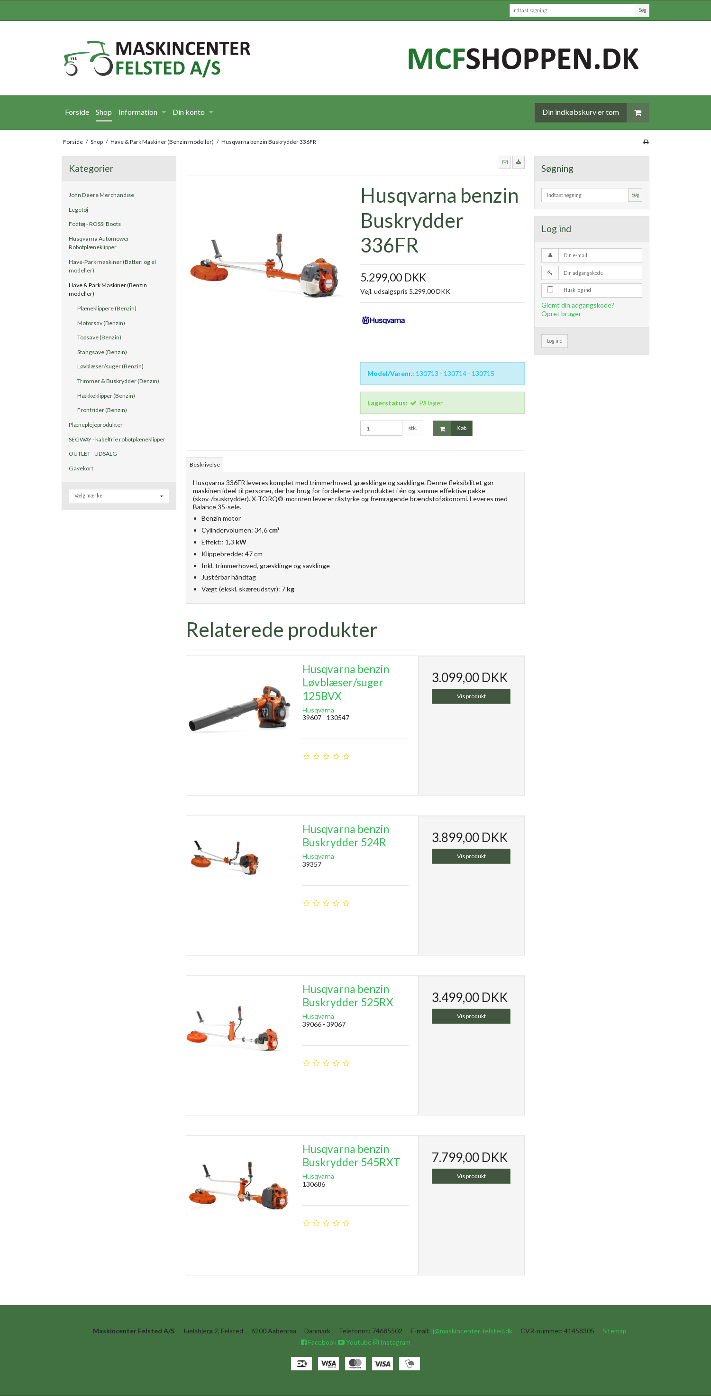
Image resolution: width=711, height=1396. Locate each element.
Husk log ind (577, 290)
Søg (642, 10)
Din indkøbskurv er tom (595, 112)
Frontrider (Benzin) (102, 409)
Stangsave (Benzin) (102, 352)
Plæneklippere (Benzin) (107, 308)
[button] (505, 162)
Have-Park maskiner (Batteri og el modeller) (112, 266)
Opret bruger (561, 313)
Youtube (355, 1342)
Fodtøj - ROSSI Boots (95, 223)
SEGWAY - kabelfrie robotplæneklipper (117, 439)
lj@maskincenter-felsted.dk (471, 1331)
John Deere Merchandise (101, 194)
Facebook (319, 1342)
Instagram (391, 1342)
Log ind (555, 341)
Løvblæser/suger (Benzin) (110, 366)
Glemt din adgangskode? (577, 305)
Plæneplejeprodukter (96, 424)
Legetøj (78, 209)
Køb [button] (449, 428)
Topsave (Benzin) (99, 337)
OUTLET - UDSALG (93, 453)
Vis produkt (471, 696)
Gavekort (81, 468)
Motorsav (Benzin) (101, 323)
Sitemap (614, 1331)
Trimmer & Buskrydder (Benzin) (118, 380)
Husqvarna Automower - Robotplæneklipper (100, 243)
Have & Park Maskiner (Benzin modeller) (108, 289)
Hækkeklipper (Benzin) (106, 395)
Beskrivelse (205, 464)
